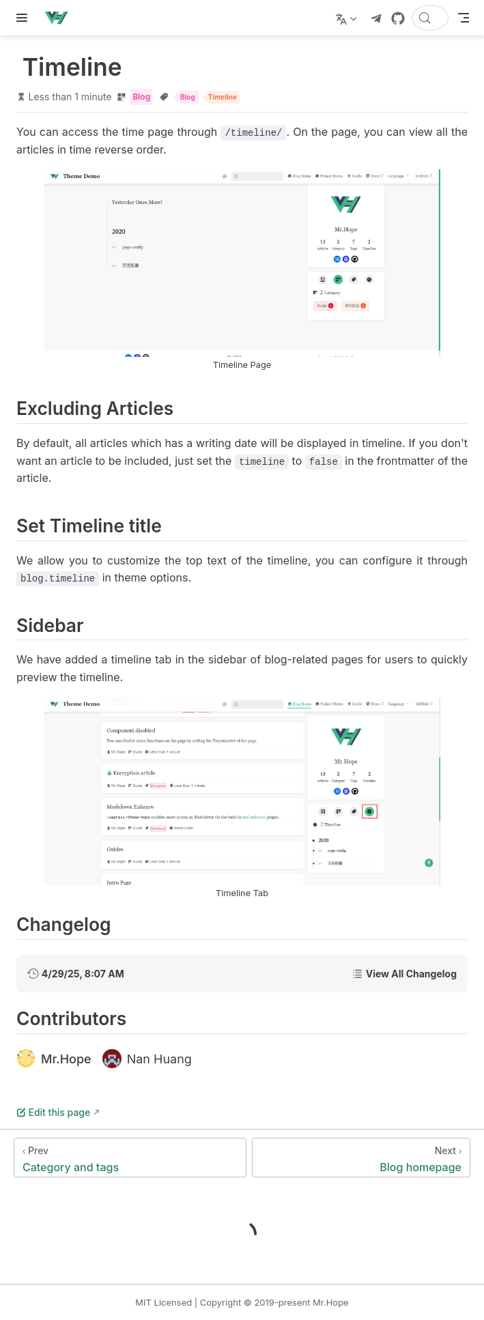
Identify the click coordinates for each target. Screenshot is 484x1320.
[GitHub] (398, 18)
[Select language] (347, 18)
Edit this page (53, 1112)
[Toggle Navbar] (463, 18)
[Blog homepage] (361, 1157)
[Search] (430, 18)
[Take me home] (60, 17)
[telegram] (376, 18)
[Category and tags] (130, 1157)
